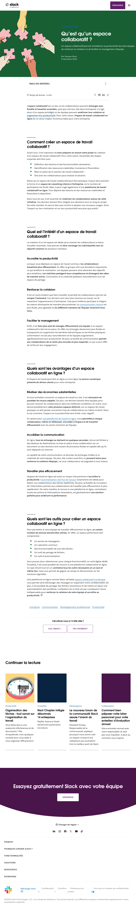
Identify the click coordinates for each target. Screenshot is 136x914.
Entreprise (35, 607)
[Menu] (129, 5)
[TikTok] (82, 831)
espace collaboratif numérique (90, 579)
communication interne (91, 304)
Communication (50, 607)
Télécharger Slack (28, 889)
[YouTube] (76, 831)
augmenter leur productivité (41, 115)
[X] (71, 831)
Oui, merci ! (54, 628)
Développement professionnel (75, 607)
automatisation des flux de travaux (59, 479)
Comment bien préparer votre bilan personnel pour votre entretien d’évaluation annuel (116, 717)
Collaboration (69, 26)
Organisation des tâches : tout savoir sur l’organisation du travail (19, 715)
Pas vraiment (80, 628)
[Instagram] (59, 831)
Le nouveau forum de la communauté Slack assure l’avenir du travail (83, 715)
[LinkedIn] (54, 831)
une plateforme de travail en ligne (59, 418)
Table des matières (39, 83)
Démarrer (117, 5)
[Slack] (12, 5)
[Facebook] (65, 831)
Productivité (98, 607)
